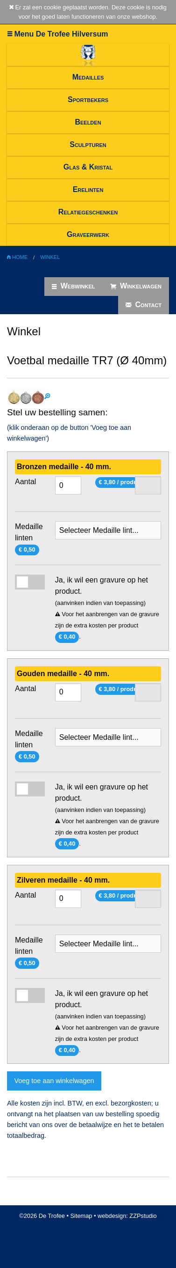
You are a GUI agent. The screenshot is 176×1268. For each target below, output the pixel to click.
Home (17, 257)
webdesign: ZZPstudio (127, 1215)
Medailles (88, 77)
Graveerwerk (88, 234)
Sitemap (81, 1215)
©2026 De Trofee (42, 1215)
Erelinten (88, 189)
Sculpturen (88, 144)
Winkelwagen (136, 286)
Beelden (88, 122)
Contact (144, 305)
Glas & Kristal (88, 167)
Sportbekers (88, 99)
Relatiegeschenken (88, 212)
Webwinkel (73, 286)
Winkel (50, 257)
